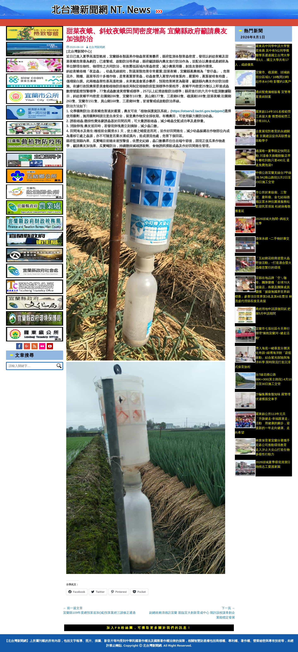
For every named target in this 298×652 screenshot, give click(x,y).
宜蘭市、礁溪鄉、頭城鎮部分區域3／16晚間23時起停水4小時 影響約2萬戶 (273, 76)
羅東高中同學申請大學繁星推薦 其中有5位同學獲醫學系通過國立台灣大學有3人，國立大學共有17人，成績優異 (262, 55)
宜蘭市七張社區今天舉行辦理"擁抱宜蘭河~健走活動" (273, 333)
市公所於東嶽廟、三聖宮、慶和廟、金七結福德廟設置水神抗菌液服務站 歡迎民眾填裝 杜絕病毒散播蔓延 (263, 201)
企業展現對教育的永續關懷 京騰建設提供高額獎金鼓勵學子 (273, 135)
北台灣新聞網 (97, 47)
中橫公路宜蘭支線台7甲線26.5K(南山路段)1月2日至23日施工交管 (273, 177)
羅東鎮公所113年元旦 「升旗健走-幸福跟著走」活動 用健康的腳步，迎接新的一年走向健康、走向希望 (263, 423)
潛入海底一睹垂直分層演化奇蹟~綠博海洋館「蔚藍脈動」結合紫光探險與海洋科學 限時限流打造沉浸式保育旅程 (263, 357)
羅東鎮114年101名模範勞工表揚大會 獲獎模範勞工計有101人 (273, 116)
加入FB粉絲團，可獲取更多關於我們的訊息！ (149, 627)
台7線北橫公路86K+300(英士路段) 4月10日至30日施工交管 (274, 379)
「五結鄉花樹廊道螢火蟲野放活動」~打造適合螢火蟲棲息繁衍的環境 (274, 262)
